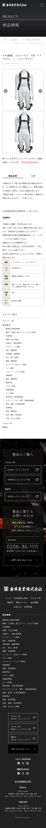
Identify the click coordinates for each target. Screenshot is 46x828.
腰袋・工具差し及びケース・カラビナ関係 (18, 332)
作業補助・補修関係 (11, 354)
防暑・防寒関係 (9, 411)
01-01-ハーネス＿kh (8, 66)
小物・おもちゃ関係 (11, 418)
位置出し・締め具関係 (11, 343)
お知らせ (18, 607)
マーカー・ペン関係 (11, 347)
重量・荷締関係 (9, 361)
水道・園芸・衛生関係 (11, 415)
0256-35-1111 (22, 547)
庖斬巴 (5, 427)
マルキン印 (7, 423)
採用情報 (28, 607)
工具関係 (7, 336)
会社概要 (35, 602)
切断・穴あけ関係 (10, 339)
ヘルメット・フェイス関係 (13, 372)
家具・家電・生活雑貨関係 (13, 404)
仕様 (33, 176)
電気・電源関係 (9, 379)
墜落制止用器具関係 (11, 329)
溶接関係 (7, 375)
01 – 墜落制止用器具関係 (9, 63)
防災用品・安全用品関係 (12, 397)
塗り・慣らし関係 (10, 357)
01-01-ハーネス (25, 63)
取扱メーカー (22, 602)
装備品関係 (8, 390)
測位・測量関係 (9, 350)
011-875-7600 (16, 811)
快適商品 (7, 408)
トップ (8, 598)
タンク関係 (8, 393)
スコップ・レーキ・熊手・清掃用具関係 (18, 400)
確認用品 (7, 382)
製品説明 (12, 176)
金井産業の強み (21, 598)
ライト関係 (8, 368)
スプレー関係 (8, 386)
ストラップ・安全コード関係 (14, 365)
